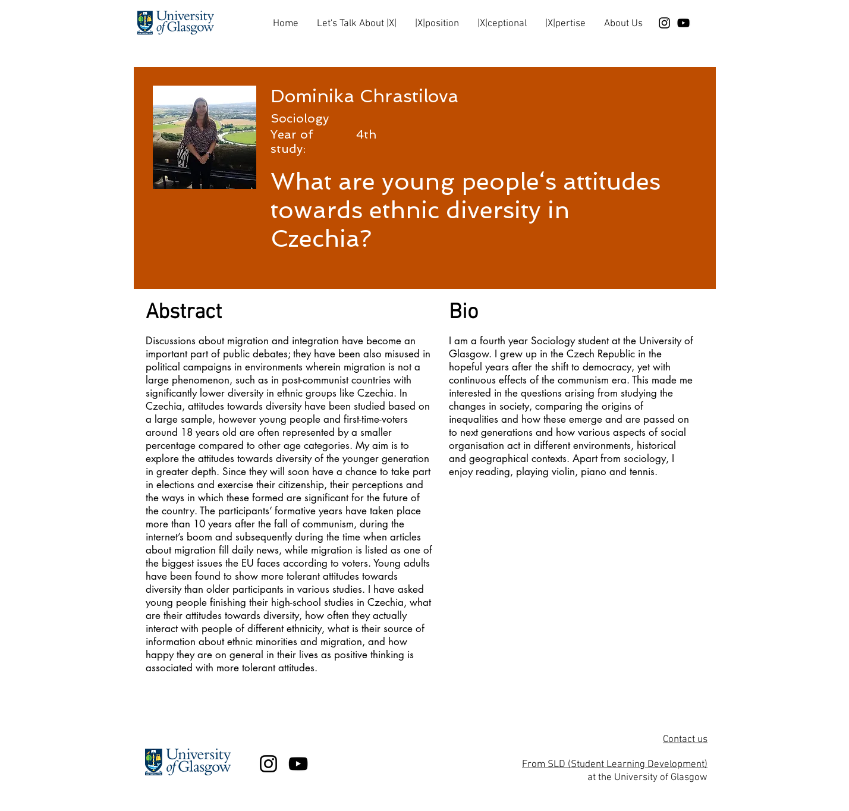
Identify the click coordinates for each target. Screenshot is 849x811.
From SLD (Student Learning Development (613, 765)
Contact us (685, 740)
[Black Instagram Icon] (664, 22)
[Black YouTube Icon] (683, 22)
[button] (356, 18)
